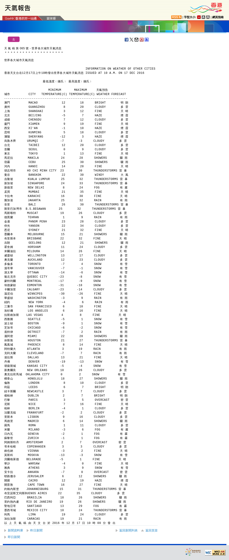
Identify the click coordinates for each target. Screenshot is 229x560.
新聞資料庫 (15, 530)
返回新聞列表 (128, 530)
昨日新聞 (36, 530)
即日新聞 (14, 537)
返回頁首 (151, 530)
